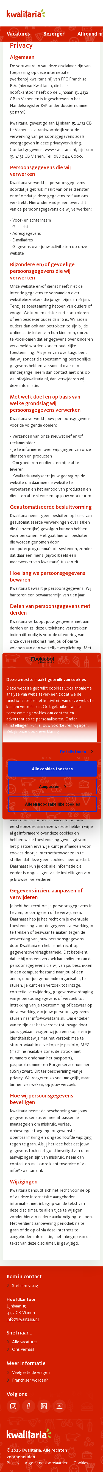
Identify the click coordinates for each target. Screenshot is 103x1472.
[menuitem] (18, 34)
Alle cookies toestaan (52, 768)
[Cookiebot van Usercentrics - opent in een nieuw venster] (30, 660)
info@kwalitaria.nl (23, 1319)
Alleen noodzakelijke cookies (52, 803)
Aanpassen (52, 786)
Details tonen (73, 751)
